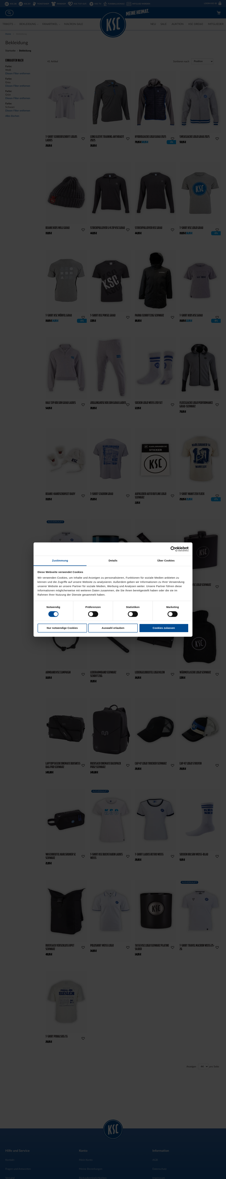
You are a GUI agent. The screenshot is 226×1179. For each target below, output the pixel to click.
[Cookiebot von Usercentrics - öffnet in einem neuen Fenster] (173, 549)
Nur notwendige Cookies (62, 628)
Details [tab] (113, 560)
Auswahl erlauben (113, 628)
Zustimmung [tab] (60, 560)
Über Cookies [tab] (166, 560)
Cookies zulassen (164, 628)
